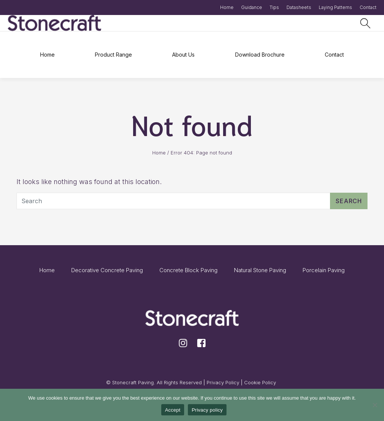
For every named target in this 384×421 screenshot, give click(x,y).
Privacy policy (207, 410)
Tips (274, 7)
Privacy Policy (223, 382)
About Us (183, 54)
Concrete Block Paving (188, 270)
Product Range (113, 54)
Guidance (251, 7)
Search (349, 201)
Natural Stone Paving (260, 270)
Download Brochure (260, 54)
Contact (368, 7)
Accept (172, 410)
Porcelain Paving (324, 270)
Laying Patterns (335, 7)
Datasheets (298, 7)
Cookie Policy (260, 382)
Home (227, 7)
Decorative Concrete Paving (107, 270)
